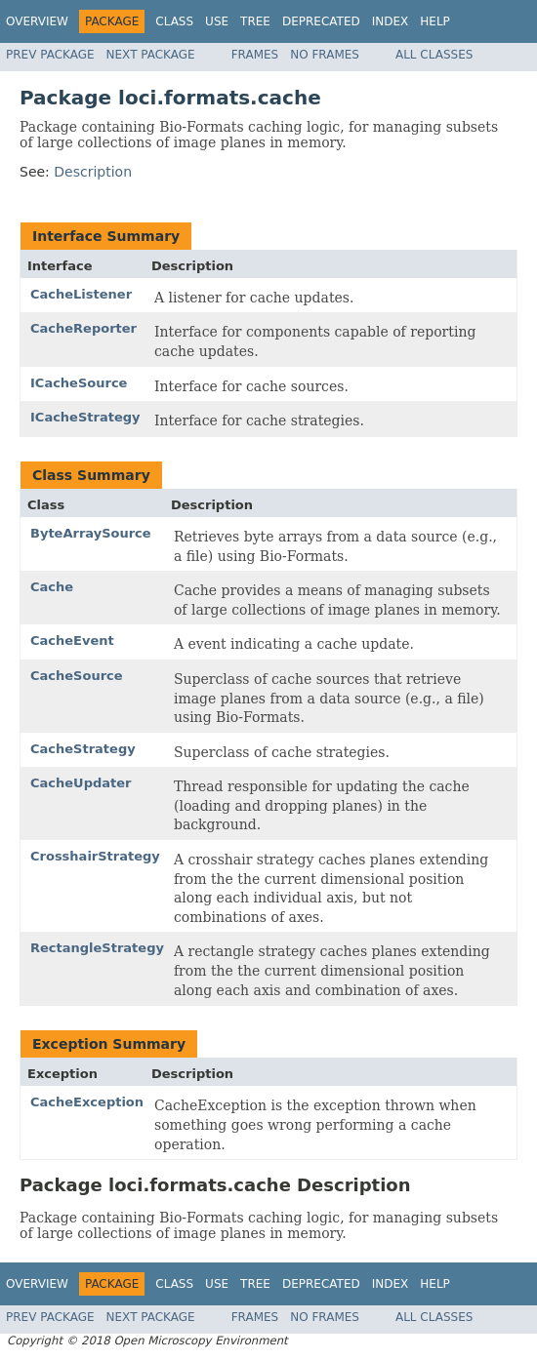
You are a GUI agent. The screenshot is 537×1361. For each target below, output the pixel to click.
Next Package (150, 54)
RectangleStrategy (97, 948)
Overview (37, 21)
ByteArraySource (90, 533)
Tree (255, 21)
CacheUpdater (80, 783)
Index (390, 21)
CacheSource (76, 675)
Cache (51, 587)
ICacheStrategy (85, 417)
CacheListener (81, 294)
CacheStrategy (83, 748)
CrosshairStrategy (95, 856)
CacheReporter (83, 328)
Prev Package (50, 54)
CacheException (87, 1102)
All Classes (434, 54)
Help (435, 21)
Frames (255, 54)
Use (216, 21)
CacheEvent (72, 640)
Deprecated (321, 21)
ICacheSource (78, 383)
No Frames (324, 54)
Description (93, 172)
